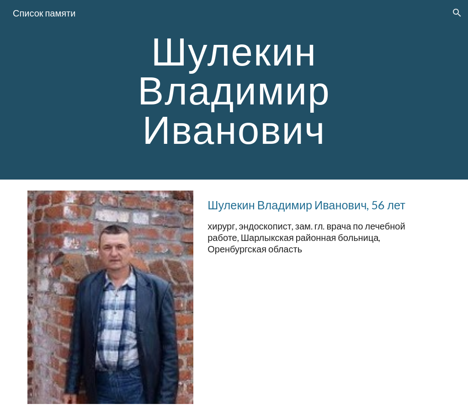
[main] (234, 89)
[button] (457, 13)
